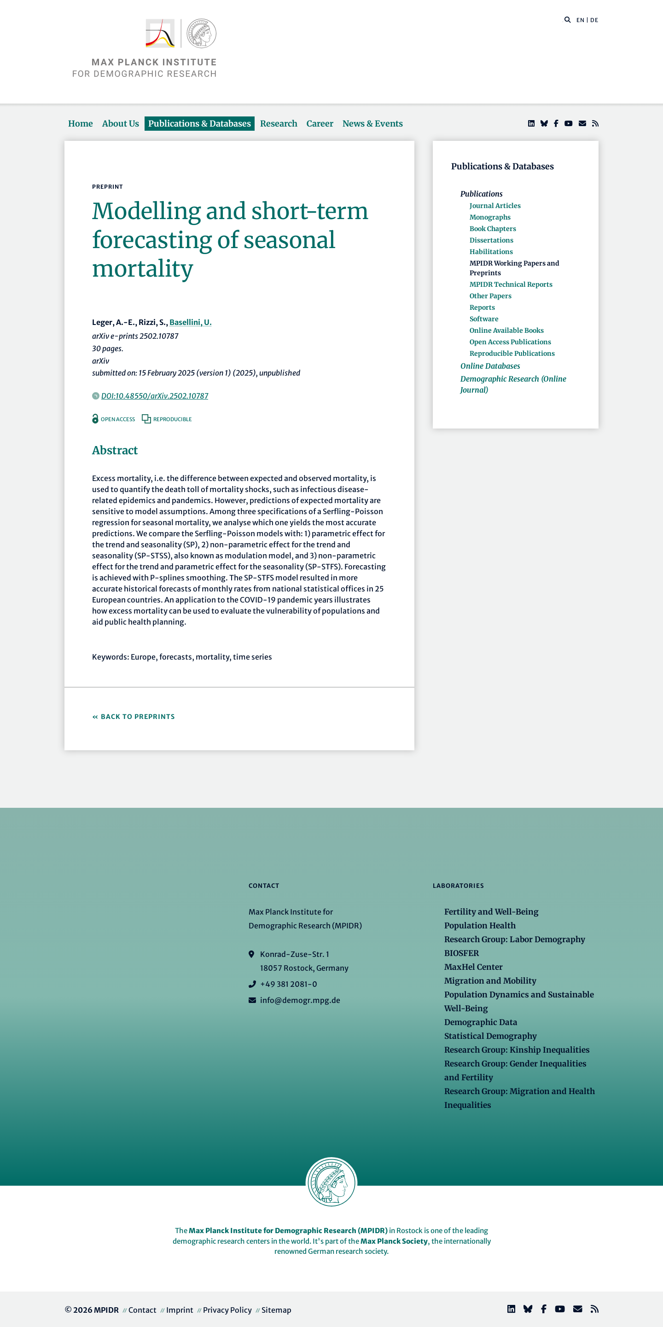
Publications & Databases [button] (199, 123)
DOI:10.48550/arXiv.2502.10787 (154, 395)
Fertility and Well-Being (491, 912)
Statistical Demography (490, 1036)
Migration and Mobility (490, 981)
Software (484, 319)
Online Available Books (507, 330)
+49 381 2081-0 (288, 984)
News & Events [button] (373, 123)
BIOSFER (461, 953)
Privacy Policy (227, 1310)
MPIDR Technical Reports (511, 284)
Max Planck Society (394, 1241)
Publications (481, 193)
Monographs (490, 217)
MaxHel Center (473, 967)
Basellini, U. (190, 322)
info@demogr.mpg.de (300, 1000)
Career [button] (320, 123)
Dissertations (491, 240)
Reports (482, 307)
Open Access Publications (510, 342)
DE (594, 20)
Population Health (480, 926)
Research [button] (278, 123)
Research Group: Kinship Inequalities (517, 1050)
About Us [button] (120, 123)
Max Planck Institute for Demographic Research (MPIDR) (288, 1230)
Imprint (179, 1310)
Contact (142, 1310)
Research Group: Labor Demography (514, 939)
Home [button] (80, 123)
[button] (567, 19)
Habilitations (491, 252)
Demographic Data (481, 1022)
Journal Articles (495, 206)
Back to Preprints (138, 717)
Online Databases (490, 366)
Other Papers (491, 296)
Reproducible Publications (512, 353)
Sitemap (276, 1310)
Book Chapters (493, 229)
